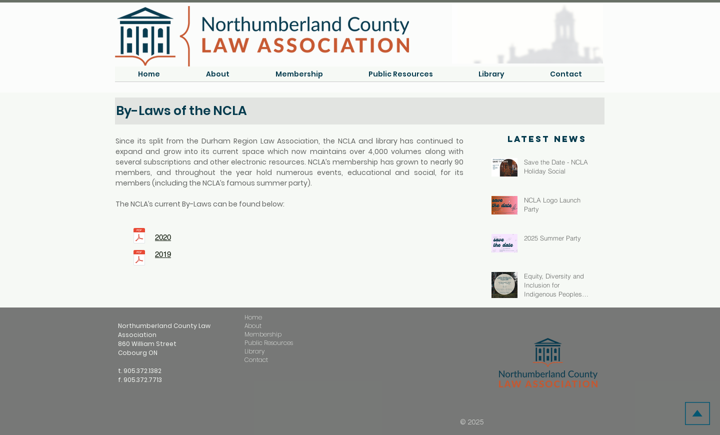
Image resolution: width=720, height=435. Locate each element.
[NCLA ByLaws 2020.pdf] (139, 237)
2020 (163, 237)
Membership (263, 334)
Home (253, 317)
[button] (217, 77)
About (253, 326)
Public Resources (268, 342)
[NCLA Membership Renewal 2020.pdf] (139, 259)
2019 (163, 254)
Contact (256, 360)
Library (254, 351)
